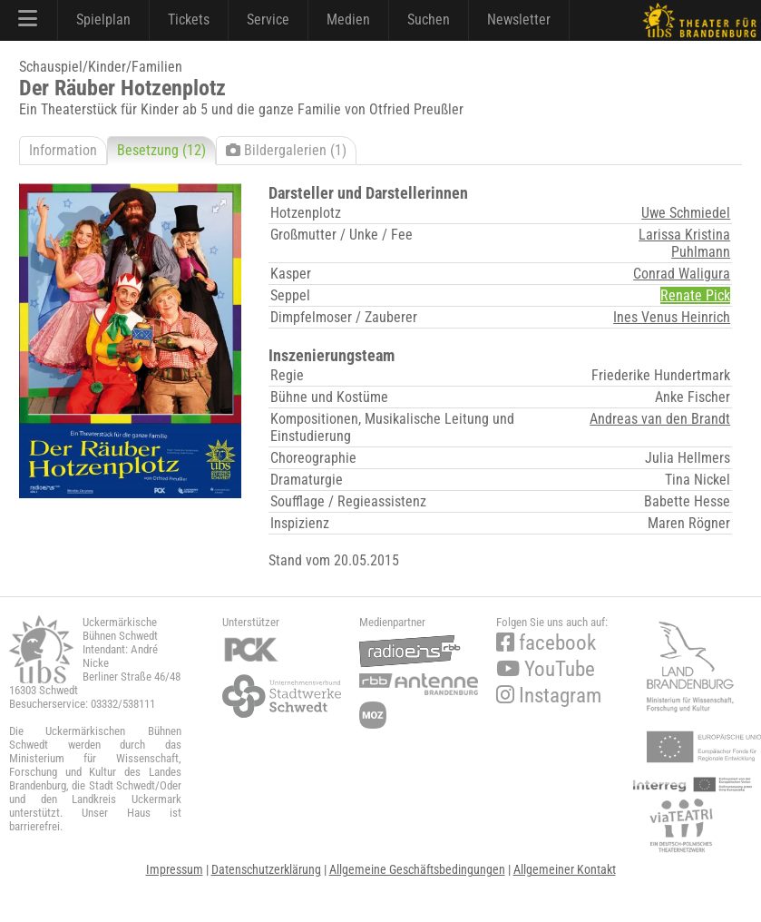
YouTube (545, 669)
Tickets (189, 19)
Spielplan (103, 19)
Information (63, 150)
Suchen (428, 19)
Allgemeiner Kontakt (564, 869)
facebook (546, 643)
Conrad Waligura (681, 273)
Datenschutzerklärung (266, 869)
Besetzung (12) (161, 150)
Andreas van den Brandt (660, 418)
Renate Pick (695, 295)
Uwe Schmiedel (685, 212)
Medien (348, 19)
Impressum (174, 869)
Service (268, 19)
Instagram (548, 695)
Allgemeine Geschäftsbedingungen (417, 869)
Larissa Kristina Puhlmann (684, 243)
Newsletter (519, 19)
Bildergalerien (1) (286, 150)
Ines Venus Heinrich (671, 317)
